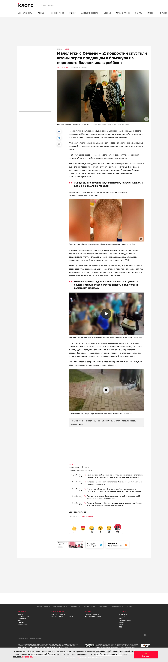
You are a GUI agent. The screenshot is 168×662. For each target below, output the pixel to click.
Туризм (72, 13)
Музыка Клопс (123, 13)
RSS (120, 627)
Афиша (41, 13)
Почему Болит (89, 606)
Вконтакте (123, 614)
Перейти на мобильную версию (29, 638)
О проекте (103, 606)
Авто (19, 621)
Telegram (122, 616)
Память (138, 13)
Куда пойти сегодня (93, 616)
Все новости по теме (78, 512)
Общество (22, 618)
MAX (120, 618)
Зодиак (107, 13)
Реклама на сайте (60, 606)
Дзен (121, 625)
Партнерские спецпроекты (62, 616)
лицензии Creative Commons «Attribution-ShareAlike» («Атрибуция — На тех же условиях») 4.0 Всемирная (117, 646)
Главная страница (43, 606)
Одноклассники (125, 621)
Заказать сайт (75, 606)
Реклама (163, 13)
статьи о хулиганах (84, 131)
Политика (21, 623)
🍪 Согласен (146, 655)
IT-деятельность (116, 606)
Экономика (22, 625)
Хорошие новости (89, 13)
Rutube (121, 623)
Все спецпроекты (58, 614)
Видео (150, 13)
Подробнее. (27, 657)
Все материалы (25, 13)
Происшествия (57, 13)
